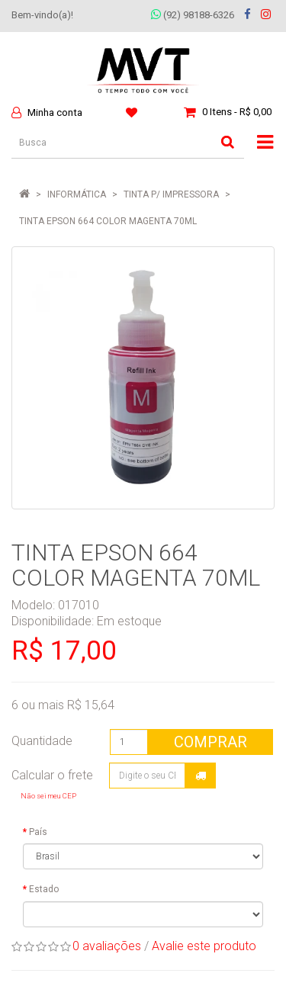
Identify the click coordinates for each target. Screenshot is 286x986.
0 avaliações (106, 946)
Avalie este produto (204, 946)
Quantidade (41, 741)
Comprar (210, 742)
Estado (44, 889)
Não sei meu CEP (48, 796)
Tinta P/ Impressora (171, 194)
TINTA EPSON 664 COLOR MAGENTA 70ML (108, 221)
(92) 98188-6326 (192, 15)
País (38, 832)
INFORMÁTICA (76, 194)
